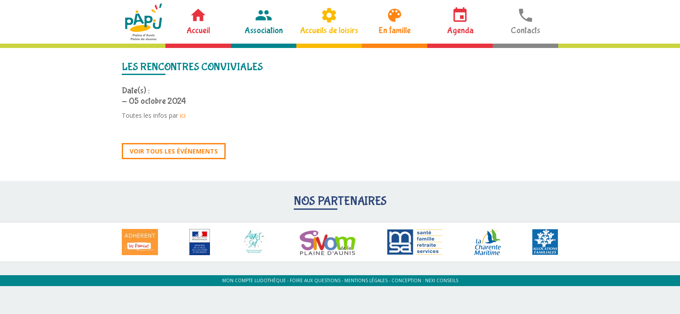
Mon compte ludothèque (254, 280)
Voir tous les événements (174, 151)
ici (182, 115)
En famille (394, 30)
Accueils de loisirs (329, 30)
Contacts (525, 30)
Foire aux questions (315, 280)
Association (263, 30)
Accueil (198, 30)
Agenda (460, 30)
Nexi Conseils (441, 280)
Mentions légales (366, 280)
